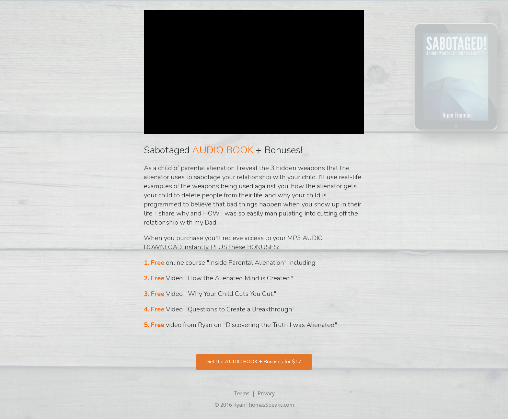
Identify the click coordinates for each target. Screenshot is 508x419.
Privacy (266, 393)
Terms (241, 393)
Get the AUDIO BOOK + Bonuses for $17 (254, 361)
